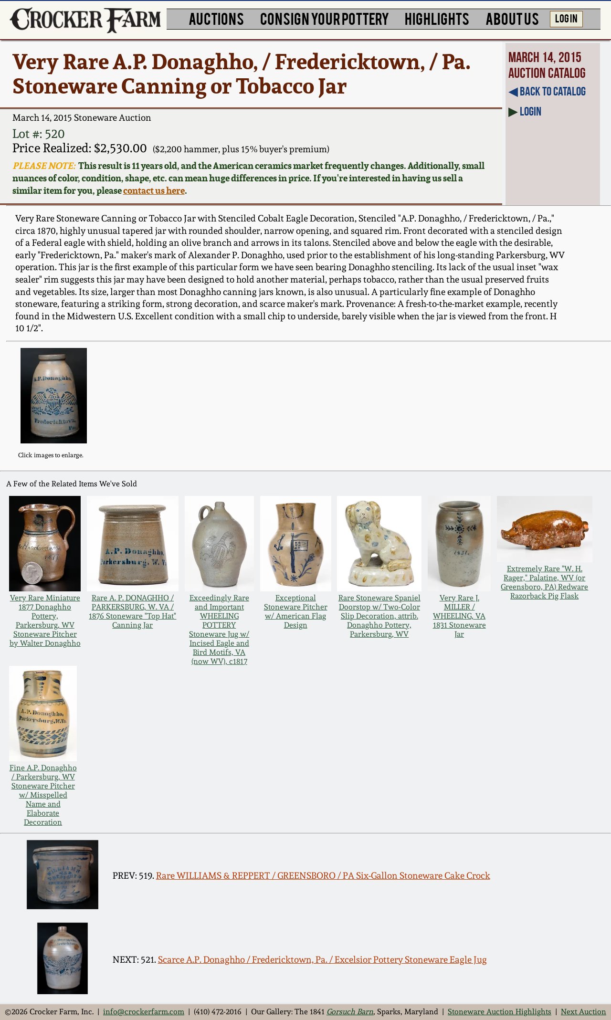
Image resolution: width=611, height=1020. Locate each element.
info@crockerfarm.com (143, 1011)
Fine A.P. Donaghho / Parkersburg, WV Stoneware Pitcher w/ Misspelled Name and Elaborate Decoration (43, 795)
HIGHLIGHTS (437, 18)
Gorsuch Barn (350, 1011)
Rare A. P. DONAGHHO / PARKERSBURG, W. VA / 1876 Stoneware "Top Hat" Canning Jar (132, 611)
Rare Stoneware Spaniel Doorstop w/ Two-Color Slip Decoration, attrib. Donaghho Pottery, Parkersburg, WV (379, 616)
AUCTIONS (216, 18)
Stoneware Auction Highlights (499, 1011)
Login (530, 111)
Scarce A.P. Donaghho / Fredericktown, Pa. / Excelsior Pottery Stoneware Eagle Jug (322, 959)
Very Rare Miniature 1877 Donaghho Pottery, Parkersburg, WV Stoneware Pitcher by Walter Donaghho (45, 620)
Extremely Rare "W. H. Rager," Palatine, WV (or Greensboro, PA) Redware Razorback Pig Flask (544, 582)
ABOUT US (512, 18)
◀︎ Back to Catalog (547, 91)
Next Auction (583, 1011)
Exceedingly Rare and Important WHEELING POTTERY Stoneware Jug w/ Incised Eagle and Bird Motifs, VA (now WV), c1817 (219, 629)
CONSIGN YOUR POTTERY (324, 18)
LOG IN (566, 17)
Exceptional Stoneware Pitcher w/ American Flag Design (295, 611)
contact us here (154, 190)
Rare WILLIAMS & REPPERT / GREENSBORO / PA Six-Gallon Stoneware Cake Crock (323, 875)
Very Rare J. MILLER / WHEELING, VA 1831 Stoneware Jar (459, 616)
